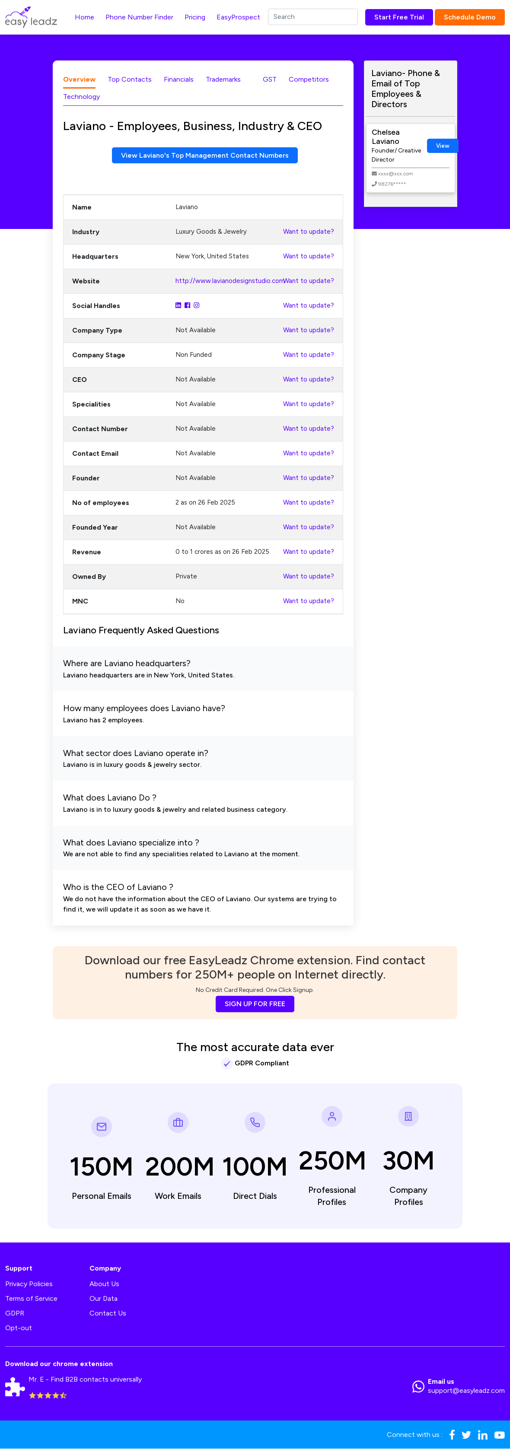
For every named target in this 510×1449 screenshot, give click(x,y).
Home (84, 17)
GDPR (14, 1313)
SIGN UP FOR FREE (255, 1004)
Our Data (103, 1299)
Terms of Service (31, 1299)
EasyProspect (238, 17)
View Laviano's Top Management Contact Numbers (205, 155)
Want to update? (308, 232)
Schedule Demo (470, 17)
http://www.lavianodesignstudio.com (230, 281)
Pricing (195, 17)
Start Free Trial (399, 17)
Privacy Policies (29, 1284)
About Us (104, 1284)
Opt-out (18, 1328)
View (442, 146)
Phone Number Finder (139, 17)
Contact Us (107, 1313)
